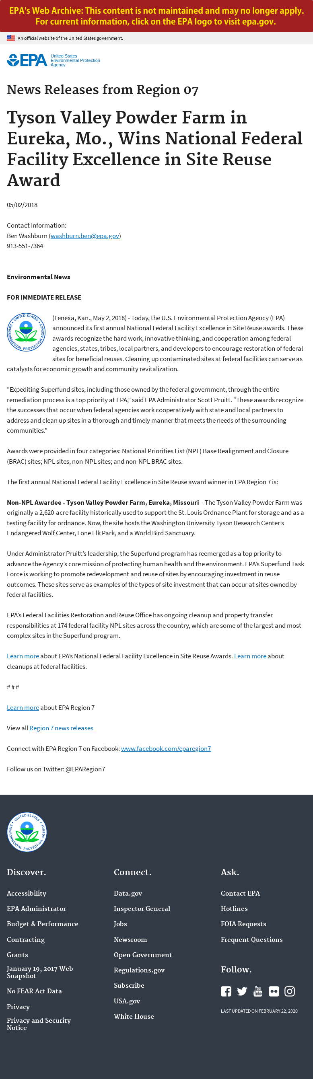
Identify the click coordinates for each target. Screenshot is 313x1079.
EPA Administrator (36, 909)
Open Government (143, 955)
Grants (17, 955)
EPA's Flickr (274, 991)
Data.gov (128, 894)
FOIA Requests (243, 924)
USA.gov (127, 1001)
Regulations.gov (139, 970)
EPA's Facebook (226, 991)
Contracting (26, 940)
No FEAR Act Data (34, 991)
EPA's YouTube (258, 991)
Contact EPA (240, 894)
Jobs (120, 924)
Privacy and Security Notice (39, 1024)
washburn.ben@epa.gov (85, 235)
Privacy (18, 1007)
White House (134, 1017)
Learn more (23, 656)
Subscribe (129, 986)
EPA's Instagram (289, 991)
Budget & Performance (42, 924)
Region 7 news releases (61, 727)
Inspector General (142, 909)
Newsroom (130, 940)
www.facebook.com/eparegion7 (166, 748)
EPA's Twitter (242, 991)
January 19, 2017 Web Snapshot (40, 973)
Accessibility (26, 894)
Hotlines (234, 909)
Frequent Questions (252, 940)
